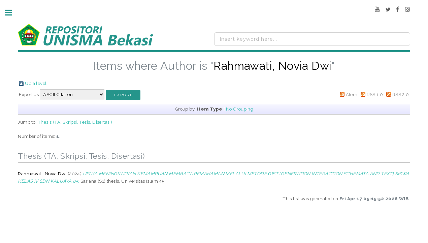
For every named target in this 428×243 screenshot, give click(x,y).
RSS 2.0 (400, 94)
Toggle (12, 12)
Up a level (35, 83)
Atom (352, 94)
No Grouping (239, 109)
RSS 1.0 (375, 94)
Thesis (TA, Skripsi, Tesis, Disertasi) (75, 122)
